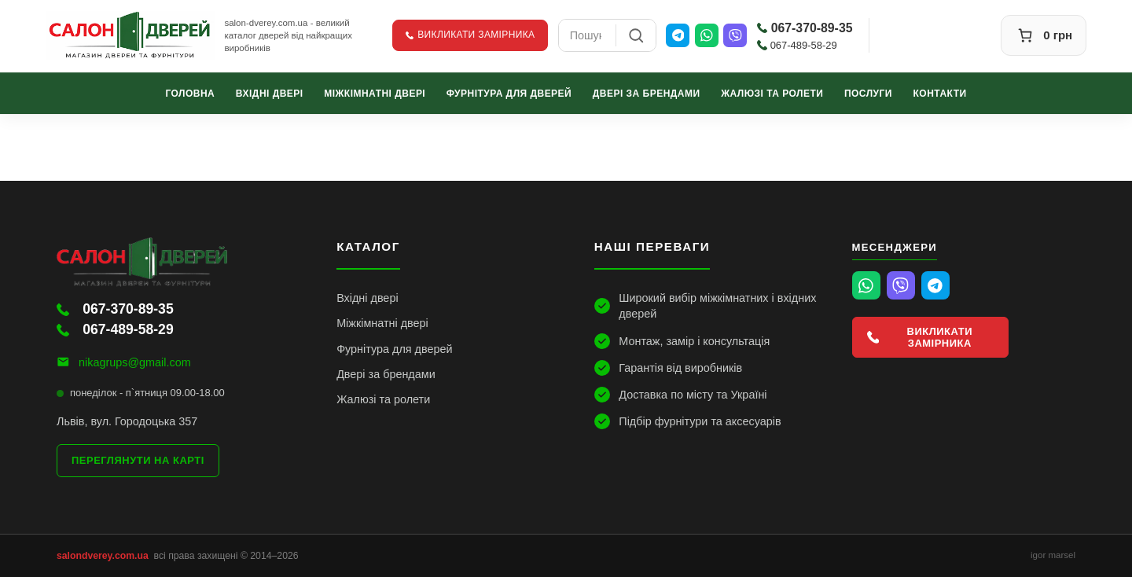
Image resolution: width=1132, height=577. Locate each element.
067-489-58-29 (797, 45)
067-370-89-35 (805, 28)
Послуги (868, 92)
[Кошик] (1044, 35)
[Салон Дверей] (130, 35)
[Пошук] (636, 35)
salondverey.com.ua (103, 555)
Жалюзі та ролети (772, 92)
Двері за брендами (646, 92)
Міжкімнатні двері (374, 92)
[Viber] (735, 35)
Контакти (940, 92)
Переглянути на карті (138, 460)
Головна (190, 92)
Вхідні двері (269, 92)
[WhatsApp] (707, 35)
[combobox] (587, 35)
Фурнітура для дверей (509, 92)
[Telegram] (677, 35)
